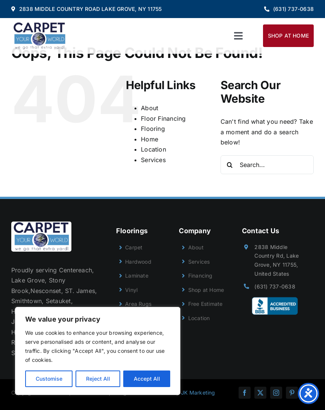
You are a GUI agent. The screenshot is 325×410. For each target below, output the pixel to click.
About (149, 108)
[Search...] (267, 164)
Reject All (98, 378)
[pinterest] (292, 393)
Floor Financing (163, 118)
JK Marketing (198, 392)
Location (153, 149)
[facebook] (245, 393)
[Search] (230, 164)
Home (149, 139)
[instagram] (276, 393)
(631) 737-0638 (274, 286)
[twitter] (260, 393)
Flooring (153, 128)
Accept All (147, 378)
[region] (97, 351)
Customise (49, 378)
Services (153, 160)
